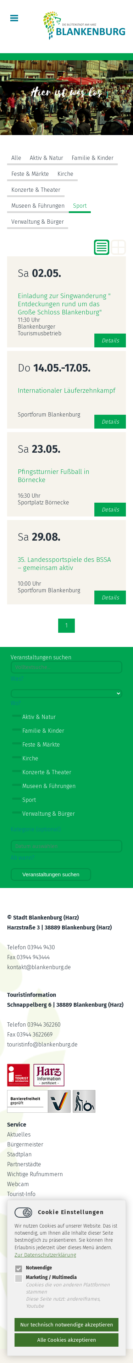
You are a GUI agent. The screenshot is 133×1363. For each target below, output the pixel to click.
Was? (17, 678)
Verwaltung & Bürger (37, 221)
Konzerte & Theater (35, 189)
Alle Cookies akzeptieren (66, 1340)
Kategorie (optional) (36, 829)
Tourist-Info (21, 1194)
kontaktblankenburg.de (39, 967)
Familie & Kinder (92, 158)
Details (110, 340)
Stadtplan (19, 1154)
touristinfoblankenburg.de (42, 1044)
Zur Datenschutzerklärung (45, 1255)
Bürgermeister (25, 1144)
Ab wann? (22, 857)
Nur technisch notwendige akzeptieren (66, 1325)
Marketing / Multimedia (46, 1277)
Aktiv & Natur (46, 158)
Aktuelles (19, 1134)
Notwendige (33, 1268)
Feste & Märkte (30, 174)
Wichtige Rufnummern (35, 1174)
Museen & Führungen (38, 205)
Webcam (18, 1184)
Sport (80, 205)
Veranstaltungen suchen (50, 874)
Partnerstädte (24, 1164)
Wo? (16, 703)
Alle (16, 158)
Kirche (65, 174)
